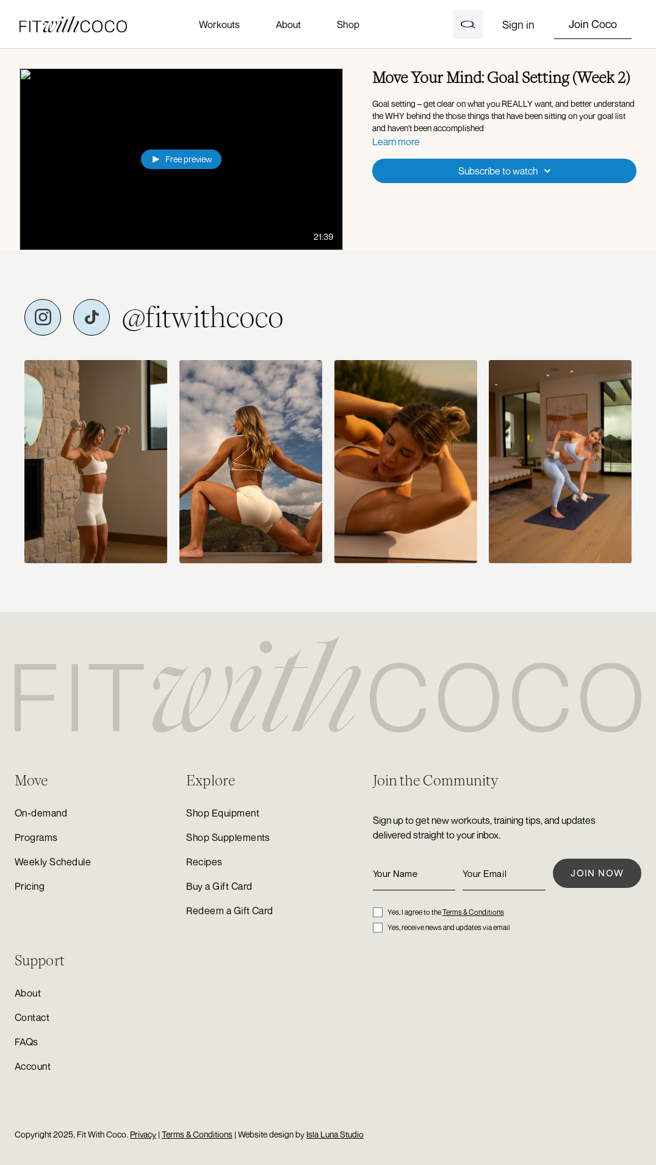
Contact (32, 1017)
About (288, 24)
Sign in (518, 24)
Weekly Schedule (53, 862)
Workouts (219, 24)
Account (33, 1066)
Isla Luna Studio (335, 1134)
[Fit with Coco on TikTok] (91, 317)
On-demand (41, 813)
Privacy (143, 1134)
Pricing (30, 886)
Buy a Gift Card (219, 886)
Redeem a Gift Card (229, 910)
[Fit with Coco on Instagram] (42, 317)
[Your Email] (504, 873)
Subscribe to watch (506, 171)
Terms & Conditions (473, 912)
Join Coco (593, 24)
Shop (348, 24)
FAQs (26, 1042)
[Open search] (468, 24)
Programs (36, 837)
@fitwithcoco (202, 317)
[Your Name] (414, 873)
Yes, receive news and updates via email (448, 927)
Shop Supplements (228, 837)
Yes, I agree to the (445, 912)
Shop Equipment (222, 813)
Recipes (204, 862)
